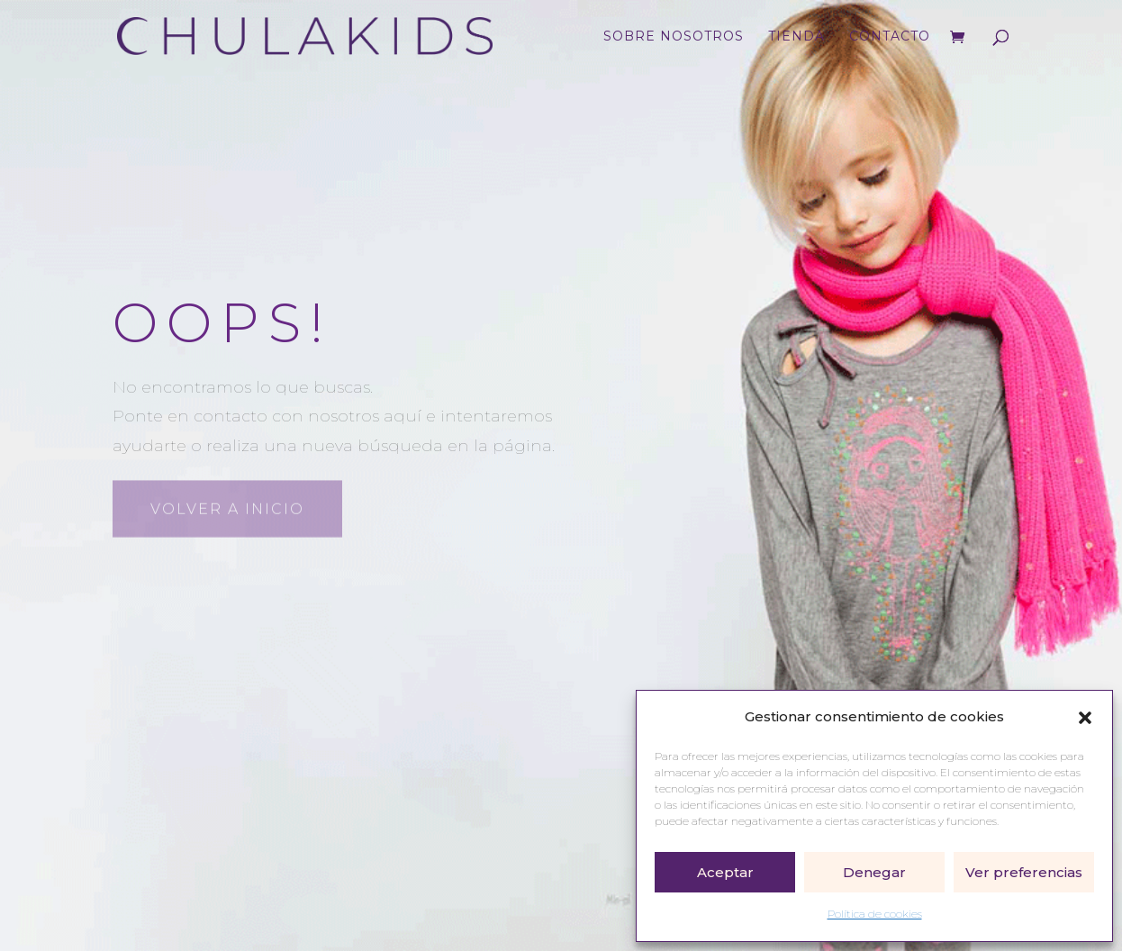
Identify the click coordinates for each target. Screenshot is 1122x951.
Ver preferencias (1023, 872)
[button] (1085, 718)
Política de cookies (875, 913)
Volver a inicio (227, 507)
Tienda (796, 37)
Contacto (889, 37)
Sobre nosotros (673, 37)
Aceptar (725, 872)
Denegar (874, 872)
